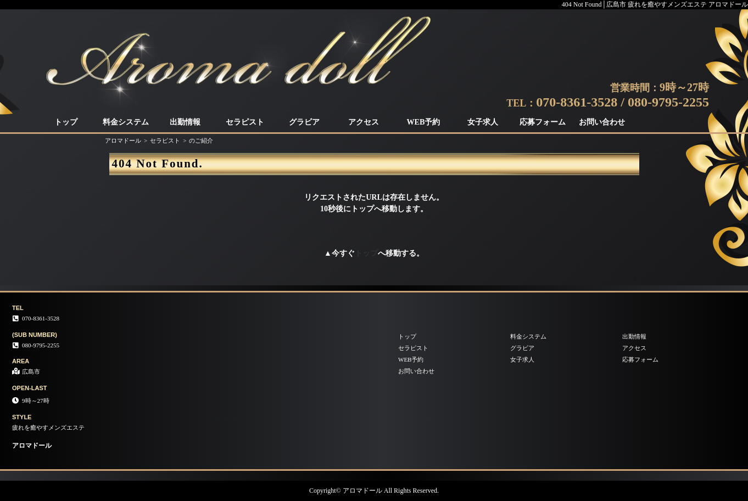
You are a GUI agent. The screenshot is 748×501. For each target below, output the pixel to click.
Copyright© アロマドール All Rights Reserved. (374, 490)
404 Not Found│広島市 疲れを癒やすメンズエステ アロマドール (655, 4)
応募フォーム (543, 122)
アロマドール (123, 140)
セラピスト (245, 122)
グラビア (304, 122)
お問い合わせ (602, 122)
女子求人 (482, 122)
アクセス (363, 122)
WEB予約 (423, 122)
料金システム (126, 122)
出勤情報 (185, 122)
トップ (65, 122)
